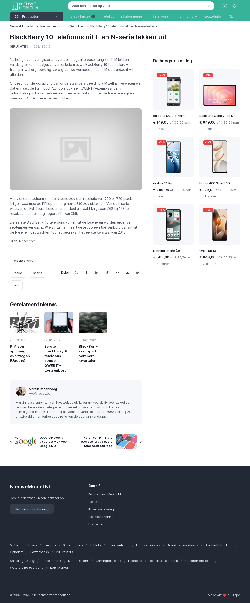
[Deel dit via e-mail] (127, 272)
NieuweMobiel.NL (22, 26)
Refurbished (59, 567)
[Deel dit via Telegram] (107, 272)
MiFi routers (64, 552)
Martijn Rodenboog (43, 389)
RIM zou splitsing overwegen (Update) (20, 353)
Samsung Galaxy (22, 560)
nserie (37, 273)
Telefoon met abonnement (124, 16)
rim (16, 285)
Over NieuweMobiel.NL (105, 494)
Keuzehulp (212, 16)
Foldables (135, 560)
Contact (94, 502)
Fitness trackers (148, 545)
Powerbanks (39, 552)
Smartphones (73, 545)
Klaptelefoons (78, 560)
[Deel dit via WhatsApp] (117, 272)
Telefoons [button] (160, 16)
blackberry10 (23, 260)
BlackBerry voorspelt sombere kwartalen (88, 353)
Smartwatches (118, 545)
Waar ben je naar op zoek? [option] (92, 6)
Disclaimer (96, 524)
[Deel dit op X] (76, 272)
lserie (18, 273)
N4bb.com (27, 241)
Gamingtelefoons (108, 560)
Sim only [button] (186, 16)
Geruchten (77, 26)
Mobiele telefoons (23, 545)
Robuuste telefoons (163, 560)
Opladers (16, 552)
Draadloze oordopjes (182, 545)
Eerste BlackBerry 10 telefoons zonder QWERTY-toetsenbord (56, 358)
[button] (232, 16)
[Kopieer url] (138, 272)
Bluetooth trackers (218, 545)
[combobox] (141, 5)
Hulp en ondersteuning (32, 509)
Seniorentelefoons (198, 560)
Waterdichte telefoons (26, 567)
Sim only (50, 545)
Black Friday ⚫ (82, 16)
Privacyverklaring (101, 509)
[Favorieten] (235, 6)
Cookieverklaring (101, 516)
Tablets (95, 545)
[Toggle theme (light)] (225, 6)
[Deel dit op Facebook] (87, 272)
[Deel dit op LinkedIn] (97, 272)
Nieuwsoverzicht (52, 26)
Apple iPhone (51, 560)
